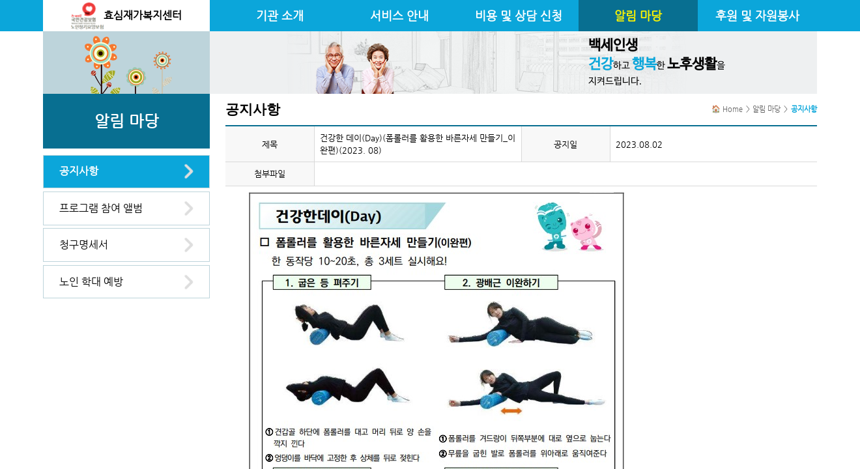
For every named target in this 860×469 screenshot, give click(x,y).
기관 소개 (280, 15)
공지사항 (78, 171)
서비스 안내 (399, 15)
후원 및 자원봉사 (757, 15)
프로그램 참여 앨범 (101, 208)
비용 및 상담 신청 (518, 15)
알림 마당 (638, 15)
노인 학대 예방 (91, 282)
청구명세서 (83, 244)
